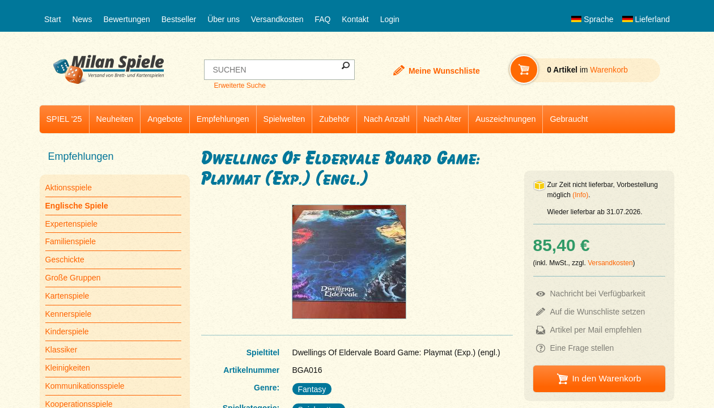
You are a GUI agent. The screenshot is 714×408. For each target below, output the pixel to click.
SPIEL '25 (64, 119)
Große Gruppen (73, 277)
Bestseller (179, 19)
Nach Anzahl (387, 119)
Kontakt (355, 19)
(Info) (580, 195)
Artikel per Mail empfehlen (596, 329)
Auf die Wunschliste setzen (597, 311)
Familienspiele (70, 241)
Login (390, 19)
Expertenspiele (71, 223)
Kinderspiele (67, 331)
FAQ (322, 19)
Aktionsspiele (68, 187)
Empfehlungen (223, 119)
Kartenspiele (67, 295)
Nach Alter (442, 119)
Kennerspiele (68, 313)
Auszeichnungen (505, 119)
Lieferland (646, 19)
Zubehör (334, 119)
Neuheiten (115, 119)
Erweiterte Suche (239, 86)
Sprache (592, 19)
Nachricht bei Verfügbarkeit (597, 293)
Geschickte (64, 259)
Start (52, 19)
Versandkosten (277, 19)
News (82, 19)
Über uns (223, 19)
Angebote (164, 119)
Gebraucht (569, 119)
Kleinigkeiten (67, 367)
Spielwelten (284, 119)
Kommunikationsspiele (85, 385)
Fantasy (312, 389)
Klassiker (61, 349)
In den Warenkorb (606, 378)
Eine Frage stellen (582, 347)
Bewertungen (126, 19)
